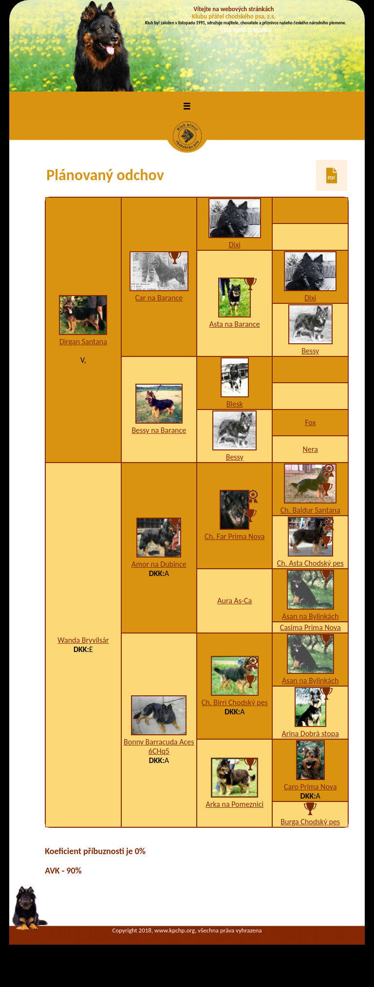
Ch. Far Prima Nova (234, 536)
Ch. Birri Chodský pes (235, 702)
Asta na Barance (234, 324)
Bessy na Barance (158, 430)
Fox (310, 422)
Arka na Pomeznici (234, 804)
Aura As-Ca (234, 600)
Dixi (235, 244)
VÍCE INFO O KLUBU (245, 30)
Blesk (234, 404)
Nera (310, 449)
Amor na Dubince (159, 564)
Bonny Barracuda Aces (159, 741)
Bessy (310, 350)
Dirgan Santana (83, 341)
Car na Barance (159, 297)
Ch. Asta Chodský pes (310, 563)
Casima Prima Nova (310, 627)
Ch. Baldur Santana (310, 510)
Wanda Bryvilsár (83, 640)
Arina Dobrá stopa (310, 733)
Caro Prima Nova (310, 786)
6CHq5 (159, 751)
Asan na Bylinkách (310, 616)
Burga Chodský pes (310, 821)
